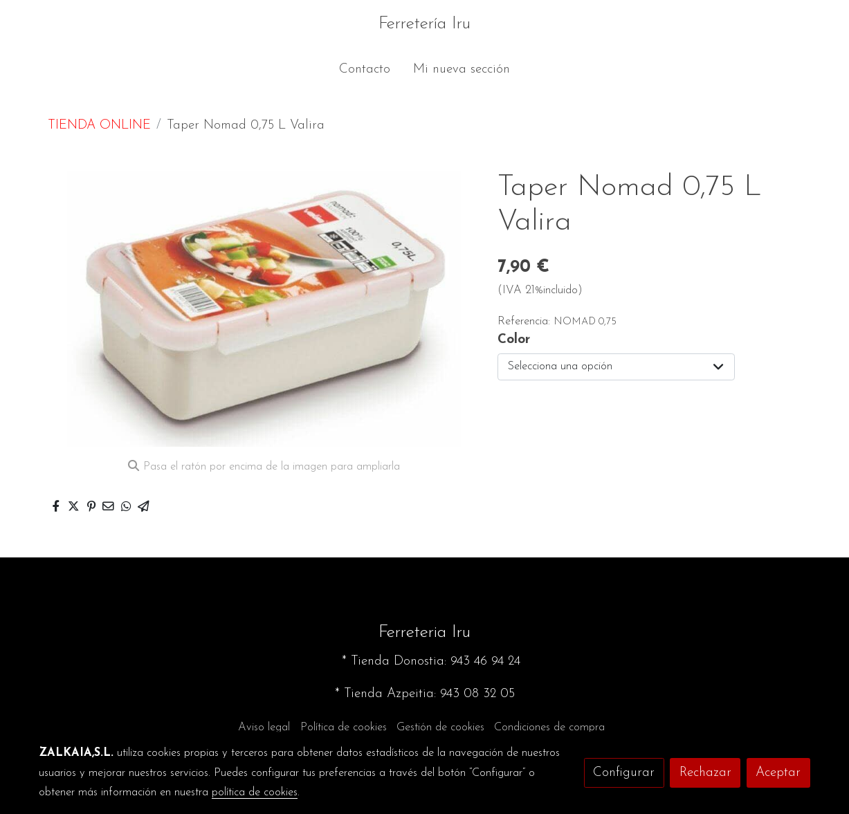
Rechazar (705, 772)
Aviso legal (264, 727)
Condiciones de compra (549, 727)
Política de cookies (343, 727)
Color (513, 339)
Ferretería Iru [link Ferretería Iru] (424, 24)
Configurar (624, 772)
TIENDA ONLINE (99, 125)
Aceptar (778, 772)
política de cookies (255, 792)
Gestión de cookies (440, 727)
